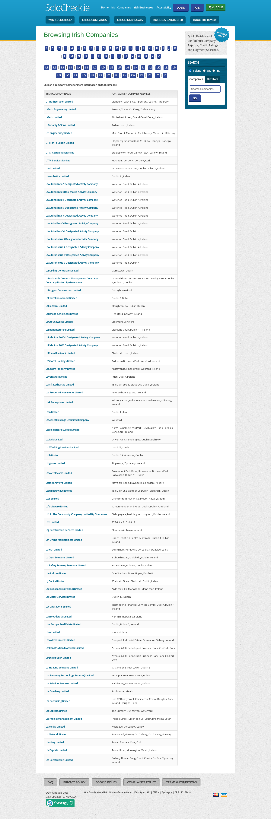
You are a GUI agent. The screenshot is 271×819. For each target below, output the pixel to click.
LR (92, 75)
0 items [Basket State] (215, 7)
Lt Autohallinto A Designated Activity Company (72, 184)
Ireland (197, 70)
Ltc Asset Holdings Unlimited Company (67, 420)
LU (116, 75)
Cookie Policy (106, 782)
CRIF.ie (156, 792)
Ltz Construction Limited (59, 760)
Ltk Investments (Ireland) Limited (64, 589)
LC (94, 67)
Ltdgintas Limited (55, 463)
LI (143, 67)
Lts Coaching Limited (57, 691)
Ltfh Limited (52, 522)
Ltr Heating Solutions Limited (62, 667)
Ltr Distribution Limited (58, 657)
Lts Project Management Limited (64, 718)
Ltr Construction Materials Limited (65, 648)
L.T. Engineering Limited (59, 133)
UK (209, 70)
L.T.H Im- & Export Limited (60, 142)
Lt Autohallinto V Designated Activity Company (72, 215)
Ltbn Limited (52, 412)
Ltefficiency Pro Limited (59, 482)
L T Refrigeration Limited (59, 101)
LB (86, 67)
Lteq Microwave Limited (59, 490)
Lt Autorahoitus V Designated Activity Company (72, 262)
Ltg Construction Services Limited (64, 530)
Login (181, 7)
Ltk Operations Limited (58, 606)
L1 (46, 67)
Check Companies (94, 20)
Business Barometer (168, 20)
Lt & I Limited (53, 168)
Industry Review (204, 20)
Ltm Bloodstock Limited (59, 616)
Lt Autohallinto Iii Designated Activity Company (72, 200)
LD (103, 67)
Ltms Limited (53, 632)
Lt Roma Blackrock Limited (60, 353)
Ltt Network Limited (56, 734)
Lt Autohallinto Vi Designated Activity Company (72, 223)
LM (174, 67)
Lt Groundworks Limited (59, 321)
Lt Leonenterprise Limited (60, 329)
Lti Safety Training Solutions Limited (66, 565)
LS (100, 75)
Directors (212, 79)
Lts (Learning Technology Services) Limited (70, 675)
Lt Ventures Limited (56, 376)
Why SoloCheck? (60, 20)
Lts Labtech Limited (56, 711)
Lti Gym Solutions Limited (60, 557)
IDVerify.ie (139, 792)
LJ (150, 67)
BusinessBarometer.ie (120, 792)
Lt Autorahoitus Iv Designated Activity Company (72, 255)
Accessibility (164, 7)
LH (135, 67)
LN (59, 75)
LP (75, 75)
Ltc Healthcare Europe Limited (62, 429)
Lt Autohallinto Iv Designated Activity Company (72, 207)
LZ (157, 75)
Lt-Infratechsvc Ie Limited (60, 384)
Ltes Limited (52, 498)
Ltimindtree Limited (56, 573)
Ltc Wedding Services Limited (62, 447)
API (148, 792)
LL (165, 67)
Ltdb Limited (52, 455)
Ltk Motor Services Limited (60, 596)
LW (133, 75)
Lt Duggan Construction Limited (63, 290)
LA (78, 67)
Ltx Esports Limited (56, 750)
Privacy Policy (74, 782)
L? (165, 75)
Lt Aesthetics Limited (57, 176)
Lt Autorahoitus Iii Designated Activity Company (72, 247)
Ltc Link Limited (54, 439)
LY (149, 75)
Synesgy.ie (167, 792)
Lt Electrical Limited (56, 306)
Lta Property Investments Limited (64, 392)
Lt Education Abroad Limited (61, 298)
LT (108, 75)
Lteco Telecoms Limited (59, 473)
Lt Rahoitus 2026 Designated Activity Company (72, 345)
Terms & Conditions (181, 782)
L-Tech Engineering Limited (61, 109)
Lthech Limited (54, 549)
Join (197, 7)
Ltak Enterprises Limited (59, 402)
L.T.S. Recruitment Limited (60, 152)
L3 (62, 67)
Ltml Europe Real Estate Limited (63, 624)
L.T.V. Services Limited (58, 160)
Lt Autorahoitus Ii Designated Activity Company (72, 239)
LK (158, 67)
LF (119, 67)
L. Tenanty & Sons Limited (60, 125)
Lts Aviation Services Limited (62, 683)
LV (124, 75)
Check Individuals (130, 20)
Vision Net (102, 792)
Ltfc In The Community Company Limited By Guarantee (76, 514)
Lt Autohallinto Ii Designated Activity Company (71, 192)
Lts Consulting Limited (58, 701)
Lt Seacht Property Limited (60, 368)
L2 (54, 67)
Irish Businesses (143, 7)
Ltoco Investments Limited (60, 640)
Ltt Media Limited (55, 726)
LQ (84, 75)
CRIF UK (179, 792)
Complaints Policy (141, 782)
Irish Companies (121, 7)
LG (127, 67)
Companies (196, 79)
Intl (218, 70)
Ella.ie (188, 792)
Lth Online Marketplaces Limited (64, 539)
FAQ (50, 782)
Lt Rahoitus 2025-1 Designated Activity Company (73, 337)
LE (111, 67)
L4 (70, 67)
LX (141, 75)
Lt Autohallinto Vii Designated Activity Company (72, 231)
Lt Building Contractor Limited (62, 270)
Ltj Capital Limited (55, 581)
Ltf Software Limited (57, 506)
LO (67, 75)
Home (105, 7)
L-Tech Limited (54, 117)
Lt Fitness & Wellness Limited (62, 314)
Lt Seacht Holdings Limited (60, 361)
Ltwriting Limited (55, 742)
